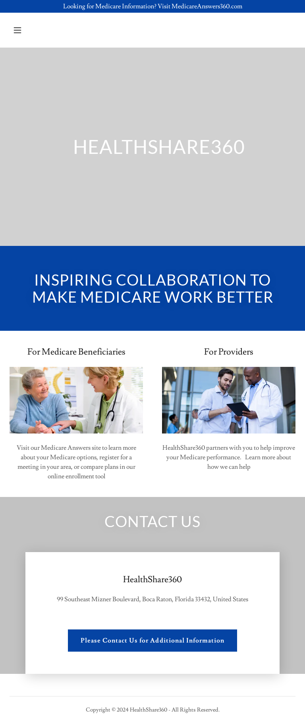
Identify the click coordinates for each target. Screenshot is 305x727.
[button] (42, 30)
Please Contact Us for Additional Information (152, 641)
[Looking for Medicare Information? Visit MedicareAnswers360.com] (152, 6)
